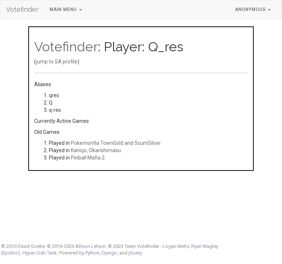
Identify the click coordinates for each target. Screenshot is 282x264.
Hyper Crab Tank (39, 253)
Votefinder (22, 9)
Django (109, 253)
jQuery (135, 253)
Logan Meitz (176, 246)
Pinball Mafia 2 (88, 158)
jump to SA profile (56, 62)
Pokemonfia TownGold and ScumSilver (116, 143)
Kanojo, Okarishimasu (96, 150)
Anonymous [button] (253, 9)
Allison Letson (90, 246)
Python (92, 253)
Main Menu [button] (66, 9)
